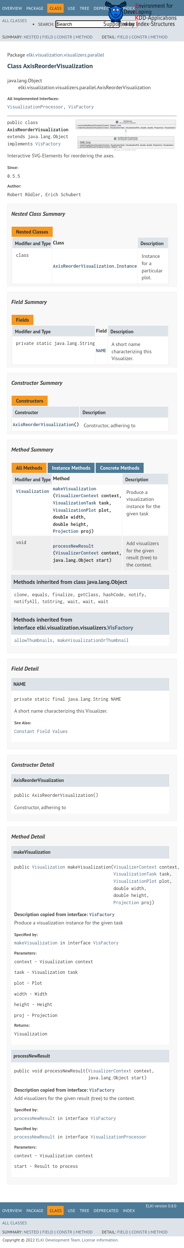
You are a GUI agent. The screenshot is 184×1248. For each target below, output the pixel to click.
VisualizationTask (74, 503)
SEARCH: (46, 24)
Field (47, 37)
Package (34, 8)
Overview (12, 8)
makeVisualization (74, 488)
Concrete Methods (119, 468)
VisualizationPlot (74, 510)
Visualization (32, 491)
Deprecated (106, 1210)
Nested (31, 37)
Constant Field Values (41, 731)
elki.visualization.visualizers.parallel (65, 55)
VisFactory (81, 107)
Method (84, 37)
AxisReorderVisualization (43, 424)
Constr (64, 37)
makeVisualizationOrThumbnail (93, 640)
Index (129, 1210)
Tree (84, 8)
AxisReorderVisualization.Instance (95, 266)
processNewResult (73, 546)
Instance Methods (71, 468)
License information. (100, 1240)
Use (71, 8)
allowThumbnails (33, 640)
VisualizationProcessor (35, 107)
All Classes (14, 20)
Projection (65, 531)
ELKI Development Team (58, 1240)
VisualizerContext (77, 495)
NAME (101, 350)
